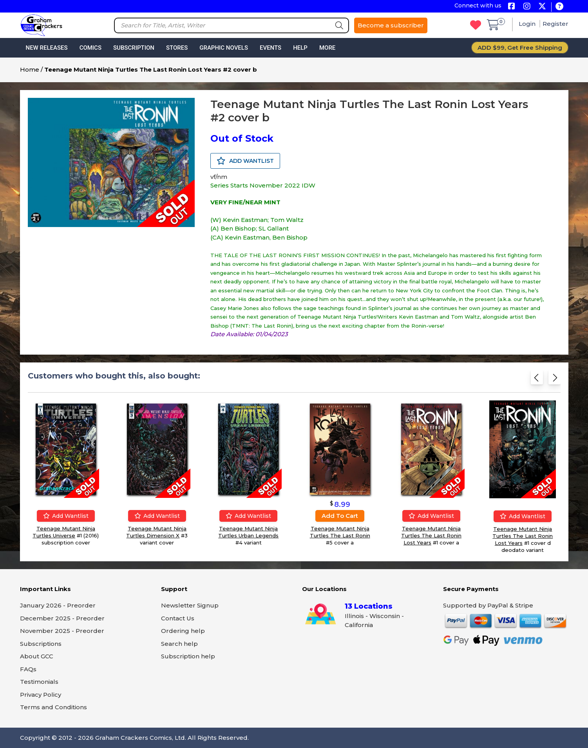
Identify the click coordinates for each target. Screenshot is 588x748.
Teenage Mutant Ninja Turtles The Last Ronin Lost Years (431, 535)
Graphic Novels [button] (223, 47)
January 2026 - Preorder (58, 605)
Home (29, 69)
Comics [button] (90, 47)
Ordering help (183, 630)
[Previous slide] (537, 379)
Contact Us (177, 618)
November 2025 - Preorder (62, 630)
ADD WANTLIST (245, 161)
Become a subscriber (391, 25)
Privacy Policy (40, 694)
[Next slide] (554, 379)
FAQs (28, 669)
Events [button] (270, 47)
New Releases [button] (47, 47)
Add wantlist (65, 515)
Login (528, 23)
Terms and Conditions (53, 707)
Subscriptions (41, 643)
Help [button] (300, 47)
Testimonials (39, 681)
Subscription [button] (133, 47)
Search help (179, 643)
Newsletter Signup (190, 605)
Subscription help (188, 656)
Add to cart (340, 515)
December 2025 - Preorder (62, 618)
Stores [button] (177, 47)
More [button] (327, 47)
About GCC (36, 656)
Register (555, 23)
